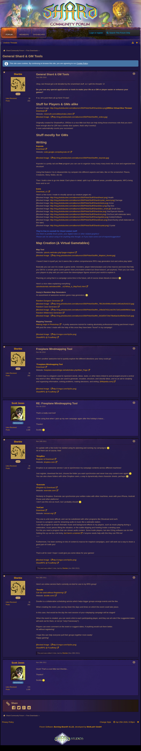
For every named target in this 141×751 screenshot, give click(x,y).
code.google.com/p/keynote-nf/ (56, 152)
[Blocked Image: (43, 117)
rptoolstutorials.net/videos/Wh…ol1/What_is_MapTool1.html (60, 286)
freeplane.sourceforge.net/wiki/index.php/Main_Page (65, 370)
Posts (8, 101)
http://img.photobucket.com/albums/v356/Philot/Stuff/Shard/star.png (78, 211)
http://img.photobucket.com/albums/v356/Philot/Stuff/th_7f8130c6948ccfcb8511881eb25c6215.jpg (93, 304)
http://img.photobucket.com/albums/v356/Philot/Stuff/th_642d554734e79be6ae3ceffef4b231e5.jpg (93, 316)
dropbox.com (49, 462)
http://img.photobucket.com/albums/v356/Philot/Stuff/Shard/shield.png (79, 203)
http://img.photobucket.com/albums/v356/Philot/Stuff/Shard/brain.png (78, 220)
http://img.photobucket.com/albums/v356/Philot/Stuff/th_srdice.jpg (80, 117)
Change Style (105, 722)
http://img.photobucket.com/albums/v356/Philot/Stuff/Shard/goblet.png (79, 217)
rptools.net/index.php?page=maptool (59, 252)
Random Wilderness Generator (49, 313)
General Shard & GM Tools (23, 56)
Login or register (96, 33)
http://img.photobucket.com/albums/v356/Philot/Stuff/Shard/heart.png (78, 197)
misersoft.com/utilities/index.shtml (58, 114)
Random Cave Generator (46, 307)
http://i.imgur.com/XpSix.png (64, 334)
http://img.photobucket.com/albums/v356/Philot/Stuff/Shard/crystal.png (79, 225)
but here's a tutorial (72, 533)
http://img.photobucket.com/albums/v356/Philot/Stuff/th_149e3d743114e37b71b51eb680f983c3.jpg (94, 310)
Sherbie (65, 568)
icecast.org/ (48, 513)
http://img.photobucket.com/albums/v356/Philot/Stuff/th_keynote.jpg (80, 158)
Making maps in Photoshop (47, 324)
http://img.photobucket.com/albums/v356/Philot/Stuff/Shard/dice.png (78, 108)
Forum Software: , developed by (70, 727)
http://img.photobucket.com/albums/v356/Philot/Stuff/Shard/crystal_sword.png (82, 200)
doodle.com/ (49, 596)
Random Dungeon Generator (48, 301)
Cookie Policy (82, 63)
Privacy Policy (8, 722)
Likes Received (11, 98)
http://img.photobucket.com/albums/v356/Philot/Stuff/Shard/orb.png (78, 214)
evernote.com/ (50, 490)
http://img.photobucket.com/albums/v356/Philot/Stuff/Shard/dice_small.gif (80, 209)
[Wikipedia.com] (106, 381)
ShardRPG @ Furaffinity (46, 337)
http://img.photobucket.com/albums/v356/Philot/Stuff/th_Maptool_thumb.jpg (84, 255)
